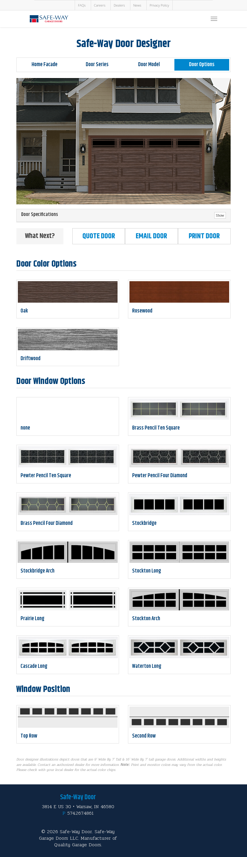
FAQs (82, 5)
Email (151, 236)
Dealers (119, 5)
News (137, 5)
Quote (98, 236)
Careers (99, 5)
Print (204, 236)
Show (220, 215)
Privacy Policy (159, 5)
